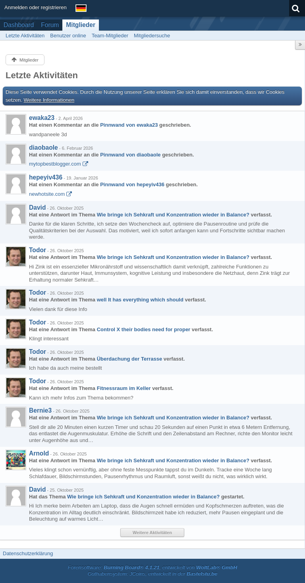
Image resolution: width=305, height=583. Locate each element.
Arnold (39, 453)
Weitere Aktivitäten (152, 532)
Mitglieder (80, 24)
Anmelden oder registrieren (35, 7)
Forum (50, 24)
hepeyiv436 (45, 177)
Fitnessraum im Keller (124, 388)
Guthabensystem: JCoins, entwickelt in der (153, 574)
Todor (37, 250)
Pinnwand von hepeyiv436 (132, 184)
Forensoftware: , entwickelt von (152, 567)
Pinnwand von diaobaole (130, 155)
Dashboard (19, 24)
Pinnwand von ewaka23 (129, 125)
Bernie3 (40, 410)
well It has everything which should (140, 300)
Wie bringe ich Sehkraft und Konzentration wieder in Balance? (173, 215)
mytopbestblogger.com (55, 164)
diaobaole (43, 147)
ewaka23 (41, 117)
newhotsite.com (47, 194)
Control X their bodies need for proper (143, 329)
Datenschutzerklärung (28, 553)
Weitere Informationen (49, 100)
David (37, 207)
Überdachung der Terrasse (129, 359)
